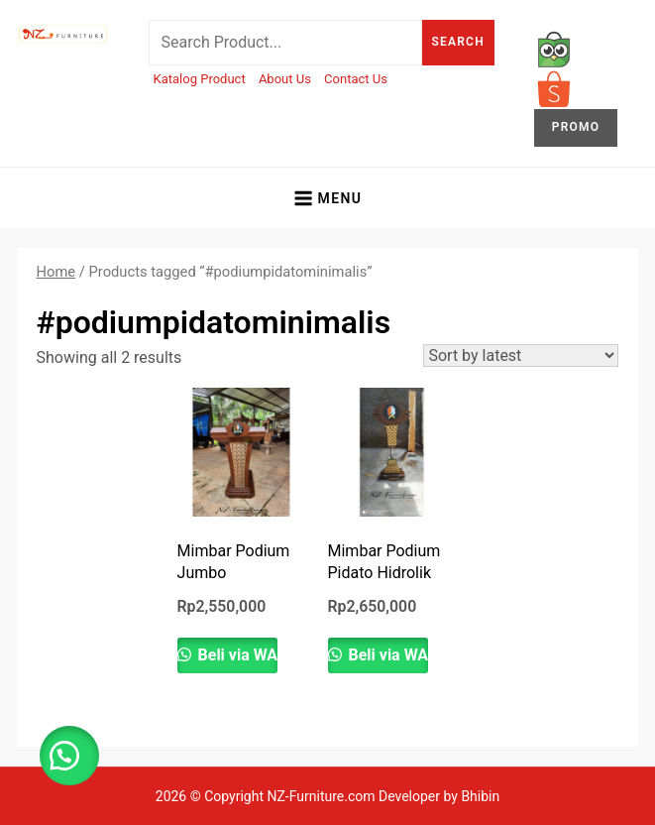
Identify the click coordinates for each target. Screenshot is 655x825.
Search (458, 42)
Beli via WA (236, 655)
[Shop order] (520, 355)
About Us (285, 78)
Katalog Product (200, 78)
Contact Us (355, 78)
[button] (69, 755)
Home (56, 272)
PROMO (576, 127)
